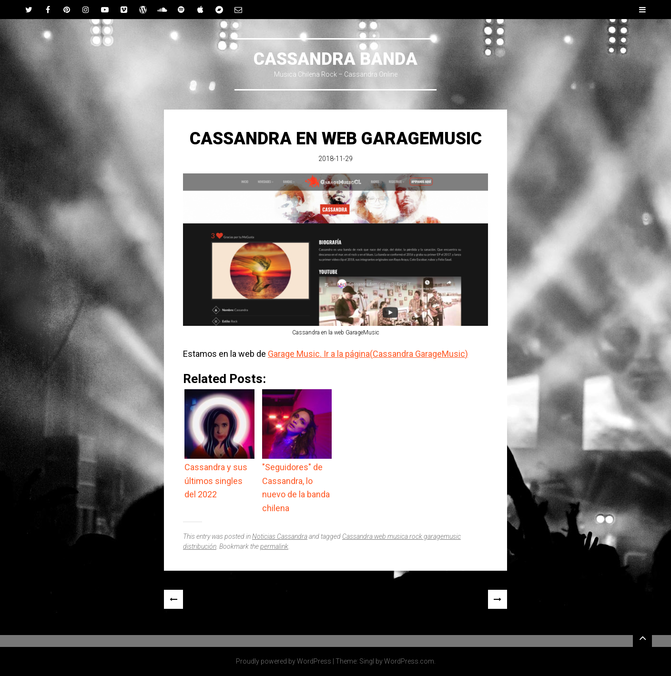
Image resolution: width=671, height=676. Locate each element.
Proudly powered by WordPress (283, 661)
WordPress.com (409, 661)
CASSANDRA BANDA (335, 59)
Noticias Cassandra (279, 536)
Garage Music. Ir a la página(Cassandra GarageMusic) (368, 354)
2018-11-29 (335, 158)
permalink (274, 546)
